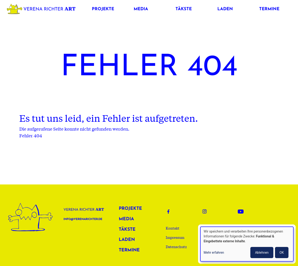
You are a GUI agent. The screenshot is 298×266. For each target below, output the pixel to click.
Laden (127, 240)
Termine (129, 250)
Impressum (175, 237)
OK (282, 252)
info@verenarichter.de (82, 219)
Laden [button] (225, 9)
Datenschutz (176, 246)
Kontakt (172, 227)
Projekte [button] (103, 9)
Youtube (242, 211)
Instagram (206, 211)
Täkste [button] (183, 9)
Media (126, 219)
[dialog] (246, 244)
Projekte (130, 209)
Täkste (127, 229)
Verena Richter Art (42, 8)
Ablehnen (261, 252)
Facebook (171, 211)
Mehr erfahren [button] (214, 252)
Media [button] (141, 9)
